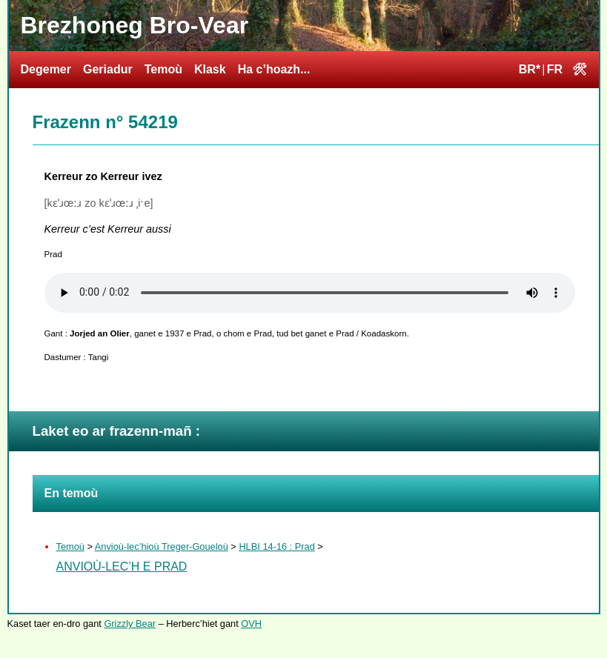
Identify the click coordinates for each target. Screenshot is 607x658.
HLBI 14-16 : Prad (276, 546)
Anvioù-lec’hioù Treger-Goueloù (161, 546)
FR (555, 69)
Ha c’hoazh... (274, 69)
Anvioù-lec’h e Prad (122, 566)
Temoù (163, 69)
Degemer (46, 69)
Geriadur (108, 69)
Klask (210, 69)
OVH (251, 623)
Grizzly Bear (130, 623)
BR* (529, 69)
